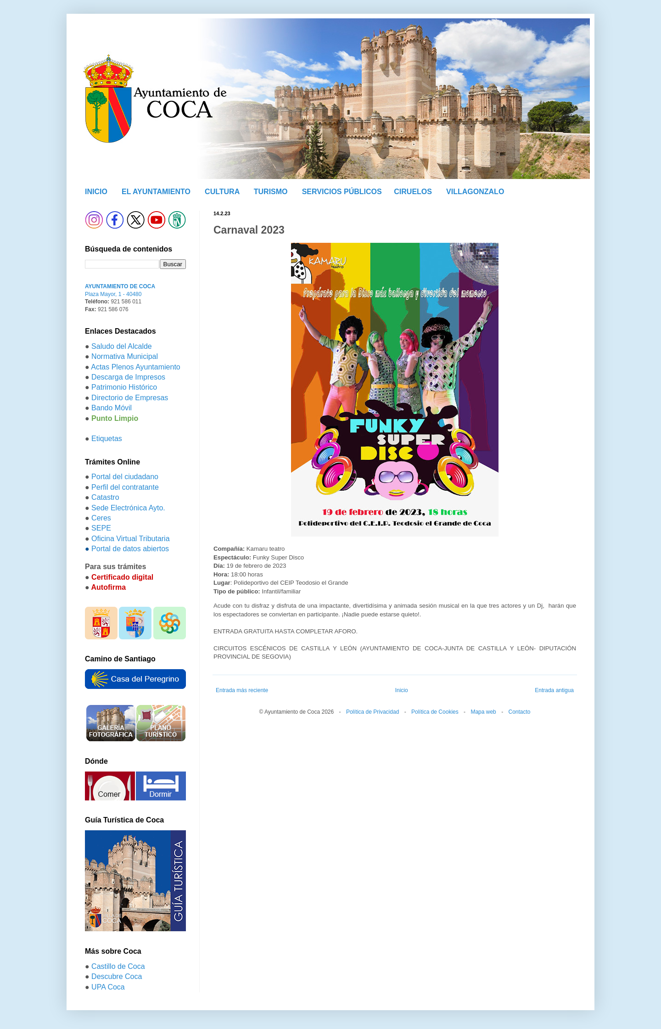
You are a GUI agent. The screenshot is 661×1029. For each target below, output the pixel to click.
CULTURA (222, 192)
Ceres (101, 518)
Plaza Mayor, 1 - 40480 (113, 294)
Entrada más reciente (242, 690)
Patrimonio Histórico (124, 387)
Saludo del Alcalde (121, 346)
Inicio (401, 690)
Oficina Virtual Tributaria (130, 538)
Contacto (519, 712)
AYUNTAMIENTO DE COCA (120, 286)
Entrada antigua (554, 690)
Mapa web (483, 712)
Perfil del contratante (125, 487)
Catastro (105, 497)
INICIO (96, 192)
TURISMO (271, 192)
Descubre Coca (116, 976)
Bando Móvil (111, 408)
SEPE (101, 528)
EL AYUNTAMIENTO (156, 192)
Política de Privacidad (372, 712)
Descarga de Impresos (128, 377)
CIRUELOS (413, 192)
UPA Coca (108, 987)
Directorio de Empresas (129, 398)
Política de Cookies (435, 712)
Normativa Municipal (124, 356)
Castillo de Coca (118, 966)
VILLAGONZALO (475, 192)
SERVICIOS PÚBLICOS (342, 192)
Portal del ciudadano (124, 477)
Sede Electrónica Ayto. (128, 508)
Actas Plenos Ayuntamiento (135, 367)
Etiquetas (106, 438)
